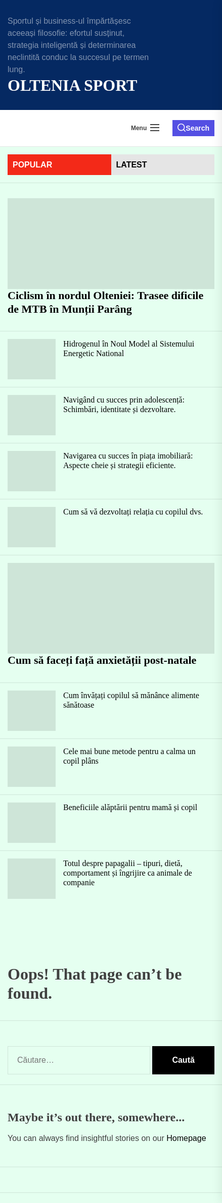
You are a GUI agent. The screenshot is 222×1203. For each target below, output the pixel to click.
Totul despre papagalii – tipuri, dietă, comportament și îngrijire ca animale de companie (127, 873)
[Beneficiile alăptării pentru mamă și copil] (32, 823)
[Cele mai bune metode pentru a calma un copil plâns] (32, 767)
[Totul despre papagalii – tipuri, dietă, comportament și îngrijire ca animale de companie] (32, 878)
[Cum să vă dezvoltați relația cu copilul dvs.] (32, 527)
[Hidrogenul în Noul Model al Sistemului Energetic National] (32, 359)
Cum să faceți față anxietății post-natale (102, 660)
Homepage (186, 1138)
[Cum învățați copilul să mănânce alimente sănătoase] (32, 711)
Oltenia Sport (72, 85)
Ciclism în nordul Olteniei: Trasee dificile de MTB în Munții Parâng (105, 302)
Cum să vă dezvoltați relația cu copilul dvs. (133, 511)
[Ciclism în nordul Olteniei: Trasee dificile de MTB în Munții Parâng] (111, 243)
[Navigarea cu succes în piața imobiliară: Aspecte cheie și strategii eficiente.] (32, 471)
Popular (32, 164)
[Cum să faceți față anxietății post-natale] (111, 608)
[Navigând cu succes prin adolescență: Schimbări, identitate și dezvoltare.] (32, 415)
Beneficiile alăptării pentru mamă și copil (130, 807)
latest (131, 164)
